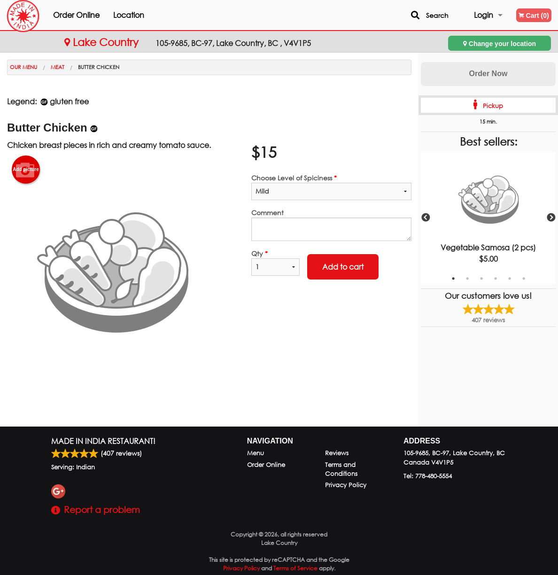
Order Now (488, 74)
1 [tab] (453, 278)
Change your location (499, 43)
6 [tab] (523, 278)
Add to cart (343, 267)
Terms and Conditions (341, 469)
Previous (425, 218)
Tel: (427, 476)
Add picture (26, 169)
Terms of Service (295, 568)
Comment (331, 224)
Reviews (337, 453)
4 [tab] (495, 278)
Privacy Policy (345, 485)
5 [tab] (509, 278)
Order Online (93, 15)
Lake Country (102, 42)
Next (551, 218)
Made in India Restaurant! (103, 441)
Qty (275, 262)
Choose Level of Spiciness (331, 186)
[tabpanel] (488, 218)
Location (146, 15)
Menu (255, 453)
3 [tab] (481, 278)
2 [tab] (467, 278)
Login (483, 15)
